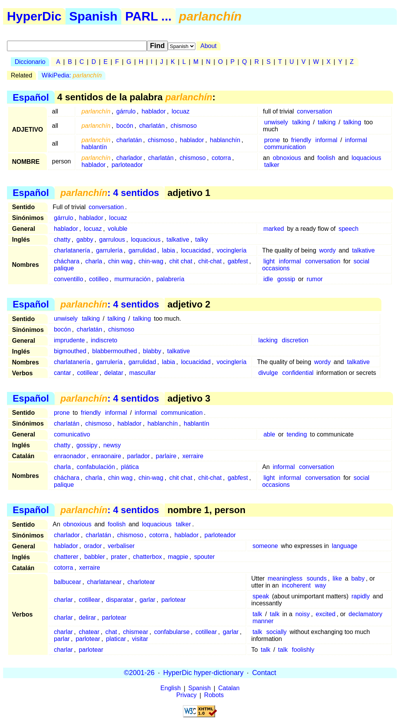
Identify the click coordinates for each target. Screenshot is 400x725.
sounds (317, 578)
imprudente (69, 340)
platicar (116, 639)
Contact (264, 673)
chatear (89, 632)
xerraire (192, 456)
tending (296, 434)
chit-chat (209, 261)
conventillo (68, 279)
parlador (138, 456)
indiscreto (104, 340)
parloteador (127, 164)
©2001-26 (139, 673)
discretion (295, 340)
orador (93, 546)
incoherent (296, 585)
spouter (204, 556)
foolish (326, 158)
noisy (302, 614)
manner (262, 621)
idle (268, 279)
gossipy (86, 445)
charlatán (152, 125)
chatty (62, 239)
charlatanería (72, 250)
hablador (153, 111)
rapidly (361, 596)
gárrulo (126, 111)
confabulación (96, 467)
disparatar (120, 599)
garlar (147, 599)
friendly (301, 140)
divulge (268, 372)
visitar (140, 639)
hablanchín (225, 140)
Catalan (229, 688)
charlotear (141, 582)
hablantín (94, 147)
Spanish (93, 16)
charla (93, 261)
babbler (94, 556)
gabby (84, 239)
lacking (268, 340)
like (337, 578)
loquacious (366, 158)
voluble (118, 228)
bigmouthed (70, 351)
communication (285, 147)
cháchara (66, 261)
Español (31, 97)
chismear (135, 632)
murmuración (132, 279)
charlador (129, 158)
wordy (327, 250)
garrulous (112, 239)
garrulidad (142, 250)
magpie (178, 556)
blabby (152, 351)
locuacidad (196, 250)
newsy (112, 445)
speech (348, 228)
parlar (62, 639)
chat (111, 632)
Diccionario (30, 61)
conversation (314, 111)
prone (272, 140)
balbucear (67, 582)
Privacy (186, 695)
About (208, 46)
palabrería (170, 279)
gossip (286, 279)
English (170, 688)
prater (119, 556)
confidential (298, 372)
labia (168, 250)
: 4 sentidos (109, 192)
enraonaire (106, 456)
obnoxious (287, 158)
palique (64, 268)
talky (201, 239)
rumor (315, 279)
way (320, 585)
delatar (113, 372)
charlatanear (104, 582)
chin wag (120, 261)
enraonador (70, 456)
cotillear (87, 372)
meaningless (285, 578)
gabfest (238, 261)
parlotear (173, 599)
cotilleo (99, 279)
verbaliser (121, 546)
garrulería (109, 250)
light (268, 261)
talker (271, 164)
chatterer (66, 556)
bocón (124, 125)
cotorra (221, 158)
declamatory (365, 614)
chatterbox (147, 556)
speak (260, 596)
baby (358, 578)
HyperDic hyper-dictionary (203, 673)
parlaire (166, 456)
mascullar (142, 372)
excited (326, 614)
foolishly (303, 649)
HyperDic (34, 16)
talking (301, 122)
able (269, 434)
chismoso (184, 125)
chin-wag (150, 261)
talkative (178, 239)
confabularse (172, 632)
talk (257, 614)
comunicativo (72, 434)
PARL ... (148, 16)
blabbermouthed (114, 351)
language (344, 546)
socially (276, 632)
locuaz (181, 111)
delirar (87, 617)
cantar (62, 372)
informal (326, 140)
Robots (214, 695)
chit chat (181, 261)
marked (273, 228)
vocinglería (232, 250)
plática (130, 467)
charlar (63, 599)
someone (265, 546)
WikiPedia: (72, 75)
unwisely (276, 122)
